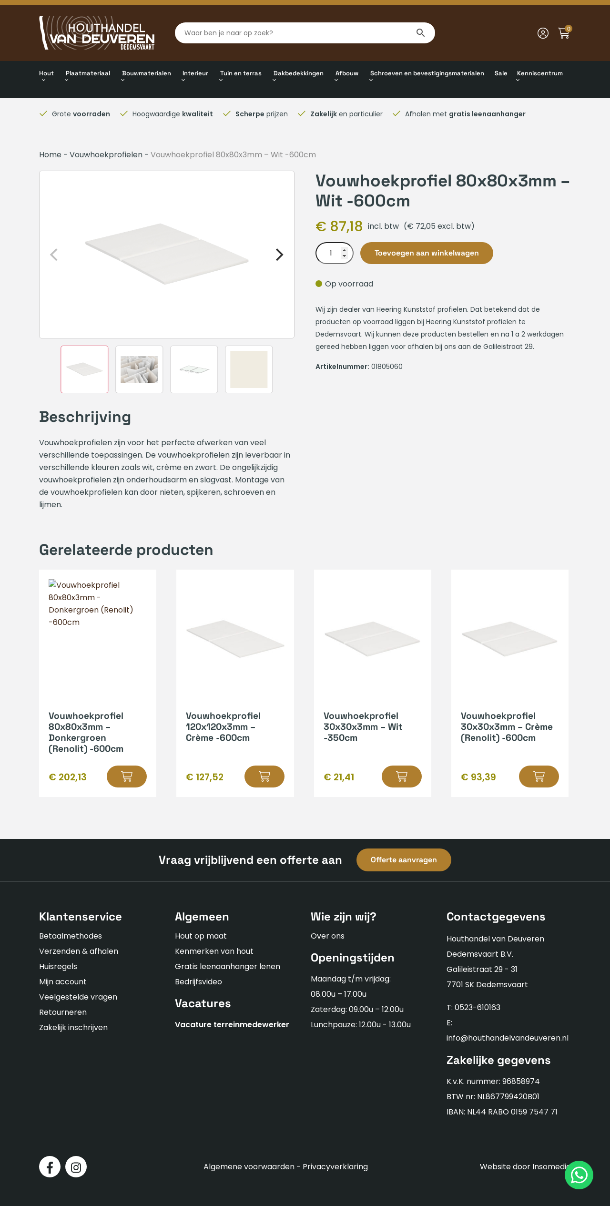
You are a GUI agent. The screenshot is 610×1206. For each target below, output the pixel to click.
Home (50, 154)
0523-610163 (477, 1007)
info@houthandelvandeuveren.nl (508, 1037)
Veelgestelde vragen (78, 996)
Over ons (328, 935)
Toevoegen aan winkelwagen (427, 253)
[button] (127, 776)
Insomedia (551, 1166)
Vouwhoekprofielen (106, 154)
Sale (501, 73)
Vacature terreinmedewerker (232, 1024)
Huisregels (58, 966)
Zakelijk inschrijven (73, 1027)
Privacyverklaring (335, 1166)
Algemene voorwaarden (249, 1166)
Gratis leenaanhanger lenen (227, 966)
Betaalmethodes (70, 935)
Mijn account (63, 981)
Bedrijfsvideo (198, 981)
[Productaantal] (334, 253)
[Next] (278, 254)
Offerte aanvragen (404, 860)
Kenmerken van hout (214, 951)
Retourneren (63, 1012)
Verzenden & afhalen (78, 951)
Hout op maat (201, 935)
